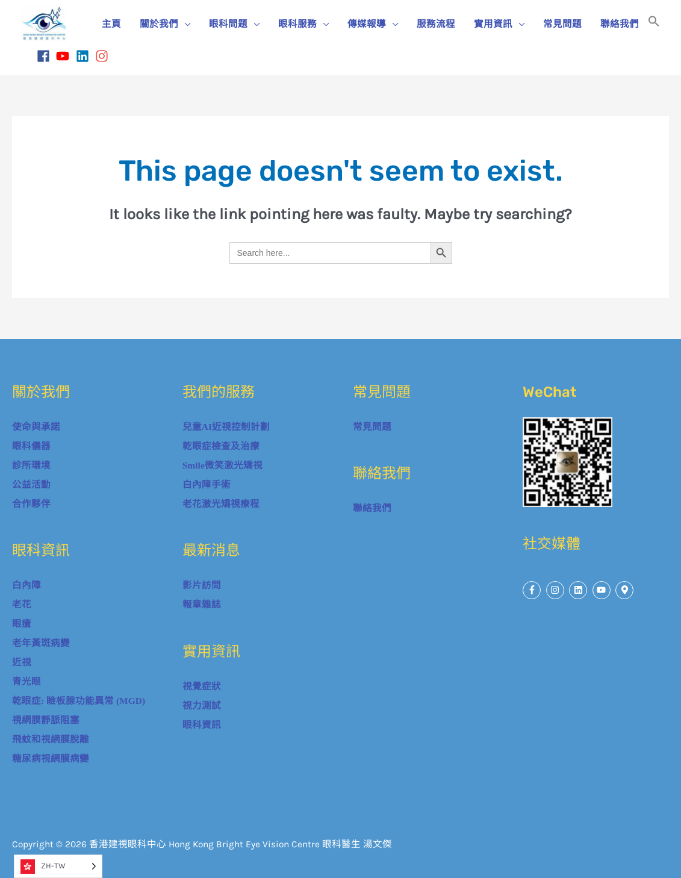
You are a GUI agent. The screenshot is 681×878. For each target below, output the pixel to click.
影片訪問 (201, 585)
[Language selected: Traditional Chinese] (58, 866)
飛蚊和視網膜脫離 (50, 739)
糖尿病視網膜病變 (50, 758)
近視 (21, 662)
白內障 (26, 585)
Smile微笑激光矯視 (222, 465)
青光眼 (26, 681)
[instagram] (104, 56)
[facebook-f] (533, 590)
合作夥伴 (31, 504)
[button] (654, 24)
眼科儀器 (31, 446)
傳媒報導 (366, 24)
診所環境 (31, 465)
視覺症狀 (201, 686)
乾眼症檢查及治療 (221, 446)
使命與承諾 (36, 427)
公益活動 (31, 484)
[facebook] (45, 56)
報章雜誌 (201, 604)
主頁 (111, 24)
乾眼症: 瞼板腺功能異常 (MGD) (78, 701)
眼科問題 (228, 24)
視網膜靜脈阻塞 (45, 720)
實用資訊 (493, 24)
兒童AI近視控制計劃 (226, 427)
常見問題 (562, 24)
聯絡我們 (619, 24)
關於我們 (159, 24)
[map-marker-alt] (625, 590)
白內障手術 (206, 484)
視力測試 (201, 705)
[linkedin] (84, 56)
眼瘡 (21, 623)
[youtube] (64, 56)
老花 (21, 604)
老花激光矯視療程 (221, 504)
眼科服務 (297, 24)
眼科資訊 (201, 725)
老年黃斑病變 (41, 643)
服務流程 (436, 24)
